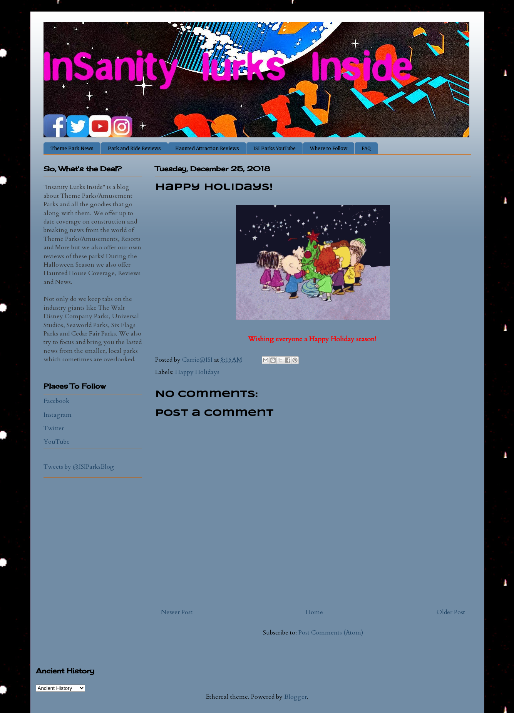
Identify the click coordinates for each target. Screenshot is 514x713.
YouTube (57, 441)
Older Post (451, 612)
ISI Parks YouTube (274, 148)
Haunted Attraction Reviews (207, 148)
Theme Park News (72, 148)
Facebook (56, 401)
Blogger (295, 697)
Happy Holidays (197, 372)
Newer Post (177, 612)
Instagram (58, 415)
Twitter (54, 428)
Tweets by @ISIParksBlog (79, 467)
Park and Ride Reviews (134, 148)
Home (314, 612)
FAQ (366, 148)
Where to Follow (328, 148)
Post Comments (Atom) (330, 632)
